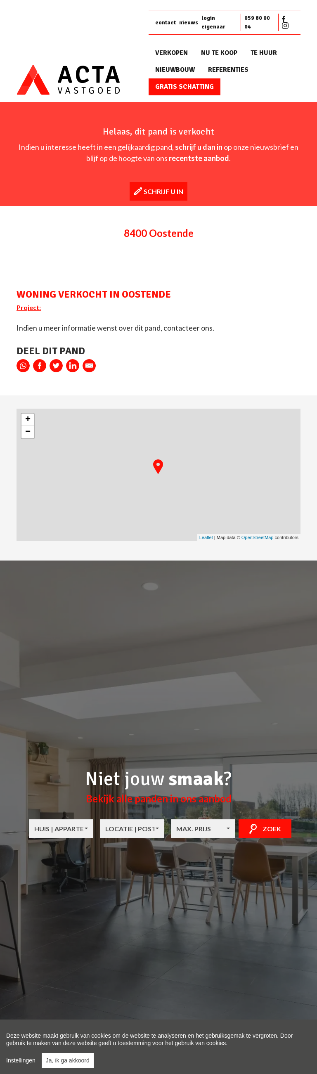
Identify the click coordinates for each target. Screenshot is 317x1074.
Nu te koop (219, 53)
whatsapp (23, 365)
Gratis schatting (184, 87)
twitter (56, 365)
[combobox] (61, 828)
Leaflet (206, 537)
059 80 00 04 (257, 22)
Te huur (264, 53)
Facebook (285, 19)
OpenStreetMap (257, 537)
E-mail (89, 365)
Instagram (285, 25)
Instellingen (20, 1060)
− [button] (28, 432)
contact (165, 22)
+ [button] (28, 420)
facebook (39, 365)
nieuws (188, 22)
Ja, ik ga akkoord (68, 1060)
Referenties (228, 70)
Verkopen (171, 53)
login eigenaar (213, 22)
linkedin (72, 365)
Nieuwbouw (175, 70)
